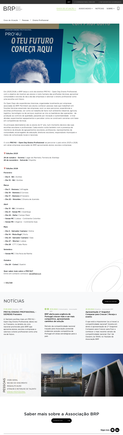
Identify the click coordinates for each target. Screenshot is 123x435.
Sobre (111, 8)
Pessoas (25, 20)
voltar (8, 283)
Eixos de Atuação (66, 8)
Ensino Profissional (40, 20)
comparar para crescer (84, 2)
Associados (86, 8)
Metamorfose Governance (110, 2)
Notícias (99, 9)
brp (69, 2)
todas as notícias (111, 301)
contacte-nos (61, 420)
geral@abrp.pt (35, 274)
